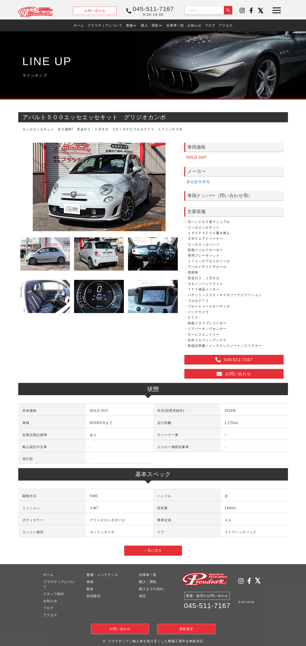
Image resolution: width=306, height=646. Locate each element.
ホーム (48, 575)
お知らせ (50, 601)
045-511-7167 (207, 606)
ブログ (48, 608)
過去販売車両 (198, 182)
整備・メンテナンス (102, 575)
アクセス (50, 615)
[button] (242, 10)
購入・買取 (148, 582)
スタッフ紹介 (53, 594)
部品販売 (94, 596)
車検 (90, 582)
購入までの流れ (151, 589)
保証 (142, 596)
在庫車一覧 (148, 575)
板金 (90, 589)
